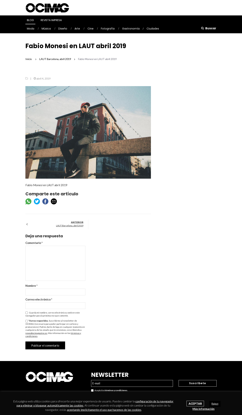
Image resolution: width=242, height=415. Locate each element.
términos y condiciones (116, 390)
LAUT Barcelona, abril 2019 (69, 225)
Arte (77, 28)
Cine (91, 28)
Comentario (34, 242)
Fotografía (108, 28)
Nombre (31, 285)
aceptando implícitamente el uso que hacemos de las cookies (104, 409)
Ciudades (153, 28)
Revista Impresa (51, 20)
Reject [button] (215, 403)
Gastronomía (131, 28)
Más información (204, 408)
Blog (30, 20)
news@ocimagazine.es (36, 333)
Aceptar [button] (195, 403)
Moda (30, 28)
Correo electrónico (38, 299)
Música (46, 28)
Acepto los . (109, 390)
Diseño (62, 28)
